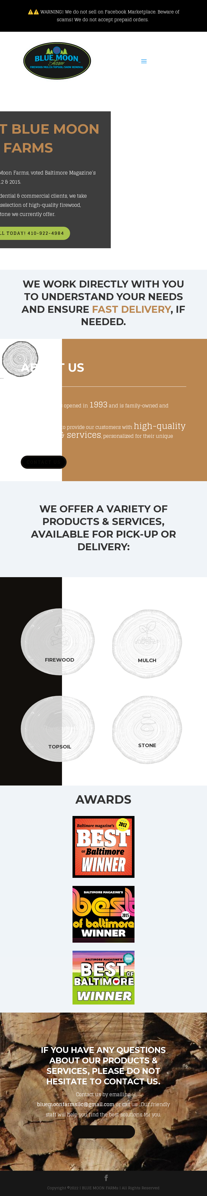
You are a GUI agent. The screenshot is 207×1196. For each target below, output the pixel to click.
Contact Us (44, 462)
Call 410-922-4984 (103, 1131)
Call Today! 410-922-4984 (78, 233)
